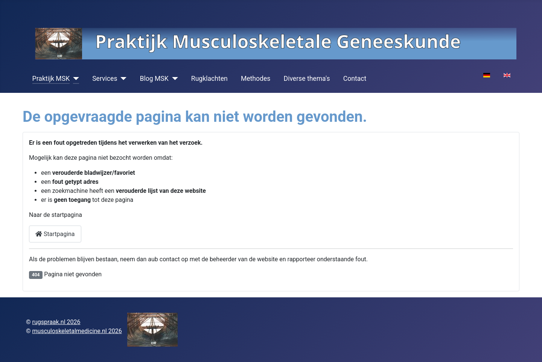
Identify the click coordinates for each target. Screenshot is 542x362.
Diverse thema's (307, 78)
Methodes (256, 78)
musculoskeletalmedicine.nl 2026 (77, 331)
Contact (355, 78)
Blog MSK (154, 78)
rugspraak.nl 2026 (56, 322)
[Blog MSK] (173, 78)
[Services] (121, 78)
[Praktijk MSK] (74, 78)
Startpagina (55, 234)
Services (104, 78)
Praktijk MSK (51, 78)
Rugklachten (209, 78)
